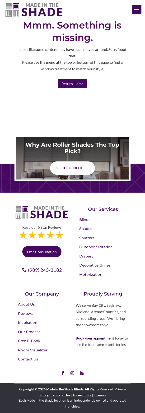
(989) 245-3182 (45, 270)
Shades (85, 228)
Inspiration (27, 322)
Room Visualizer (32, 350)
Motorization (90, 274)
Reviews (25, 313)
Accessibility (81, 395)
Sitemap (100, 395)
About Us (26, 304)
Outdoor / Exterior (95, 247)
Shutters (86, 238)
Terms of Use (60, 395)
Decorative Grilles (95, 265)
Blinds (84, 219)
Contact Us (28, 359)
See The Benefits (70, 168)
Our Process (29, 332)
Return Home (72, 83)
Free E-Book (29, 341)
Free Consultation (42, 251)
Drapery (86, 256)
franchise (72, 406)
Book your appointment (95, 338)
